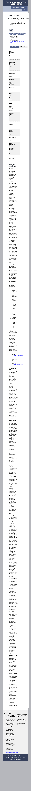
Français (23, 7)
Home (24, 9)
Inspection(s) (23, 46)
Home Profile (14, 46)
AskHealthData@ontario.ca (12, 752)
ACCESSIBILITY (12, 755)
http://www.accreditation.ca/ (18, 355)
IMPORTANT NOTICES (15, 759)
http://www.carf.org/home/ (17, 364)
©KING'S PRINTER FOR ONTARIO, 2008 (15, 757)
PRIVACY (20, 755)
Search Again (15, 7)
